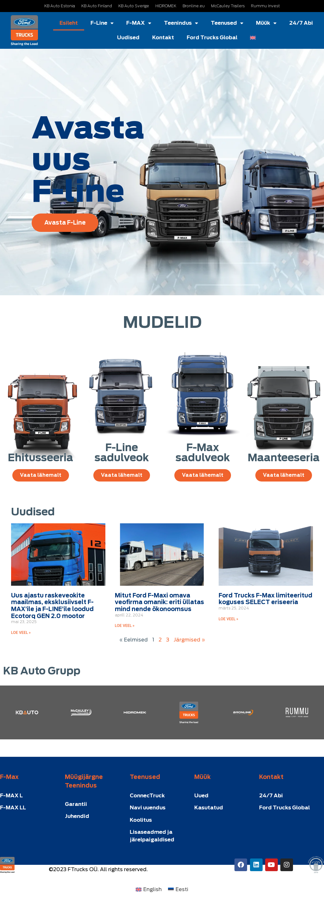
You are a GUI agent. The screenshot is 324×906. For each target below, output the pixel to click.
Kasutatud (208, 808)
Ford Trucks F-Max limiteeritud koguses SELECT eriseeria (265, 599)
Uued (201, 796)
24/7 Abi (301, 23)
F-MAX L (11, 796)
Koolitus (141, 820)
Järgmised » (189, 640)
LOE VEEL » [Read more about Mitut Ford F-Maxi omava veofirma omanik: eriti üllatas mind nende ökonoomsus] (124, 625)
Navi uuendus (147, 808)
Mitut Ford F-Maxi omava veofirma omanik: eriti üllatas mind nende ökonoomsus (159, 602)
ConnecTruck (147, 796)
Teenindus (181, 23)
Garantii (76, 804)
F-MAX (138, 23)
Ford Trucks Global (212, 38)
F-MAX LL (13, 808)
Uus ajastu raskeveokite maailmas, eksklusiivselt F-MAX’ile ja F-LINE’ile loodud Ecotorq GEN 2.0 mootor (52, 605)
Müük (266, 23)
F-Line (102, 23)
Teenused (227, 23)
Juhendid (77, 816)
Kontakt (163, 38)
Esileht (68, 23)
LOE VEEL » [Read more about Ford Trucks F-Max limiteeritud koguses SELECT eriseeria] (228, 619)
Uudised (128, 38)
